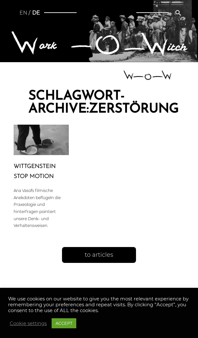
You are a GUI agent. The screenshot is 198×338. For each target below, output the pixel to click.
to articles (99, 254)
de (36, 13)
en (23, 13)
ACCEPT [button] (64, 323)
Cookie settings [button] (28, 323)
